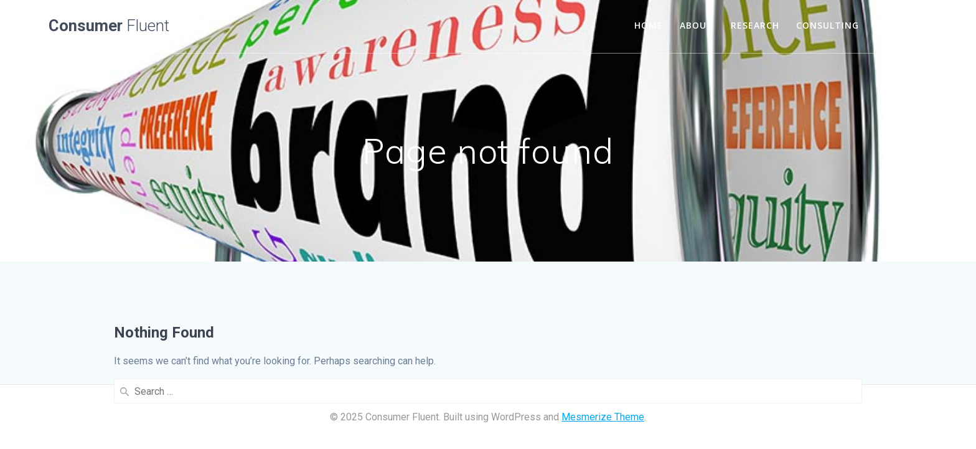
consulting (827, 25)
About (696, 25)
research (755, 25)
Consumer (109, 26)
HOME (648, 25)
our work (902, 25)
